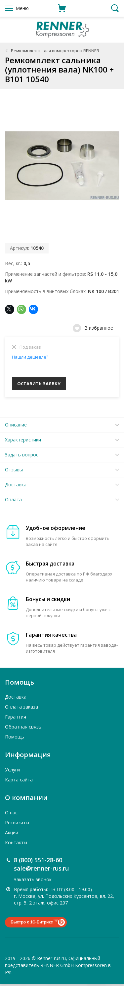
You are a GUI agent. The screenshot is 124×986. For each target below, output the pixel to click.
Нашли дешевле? (30, 357)
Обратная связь (23, 729)
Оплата (13, 501)
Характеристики (23, 441)
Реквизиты (17, 824)
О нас (11, 814)
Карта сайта (19, 781)
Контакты (16, 844)
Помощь (14, 739)
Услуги (12, 771)
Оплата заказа (21, 709)
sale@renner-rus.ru (41, 870)
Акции (11, 834)
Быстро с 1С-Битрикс (32, 924)
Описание (16, 426)
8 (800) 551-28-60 (38, 862)
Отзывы (14, 471)
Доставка (15, 486)
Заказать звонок (33, 881)
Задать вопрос (21, 456)
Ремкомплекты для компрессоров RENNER (55, 51)
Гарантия (15, 719)
